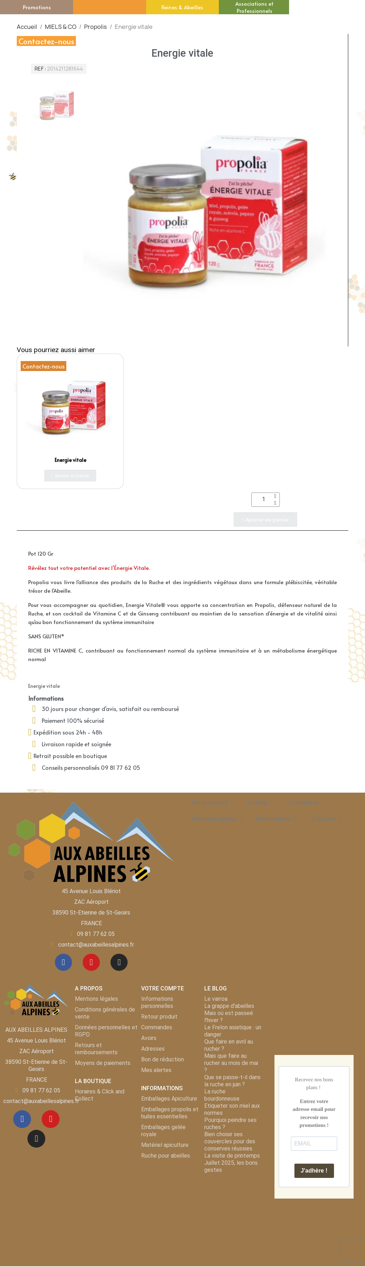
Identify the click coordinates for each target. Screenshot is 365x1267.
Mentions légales (216, 819)
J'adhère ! (314, 1171)
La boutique (305, 802)
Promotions (37, 7)
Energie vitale (70, 460)
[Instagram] (120, 963)
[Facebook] (63, 963)
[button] (70, 475)
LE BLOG (215, 989)
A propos (326, 819)
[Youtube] (91, 963)
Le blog (260, 802)
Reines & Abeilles (182, 7)
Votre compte (212, 802)
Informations (276, 819)
